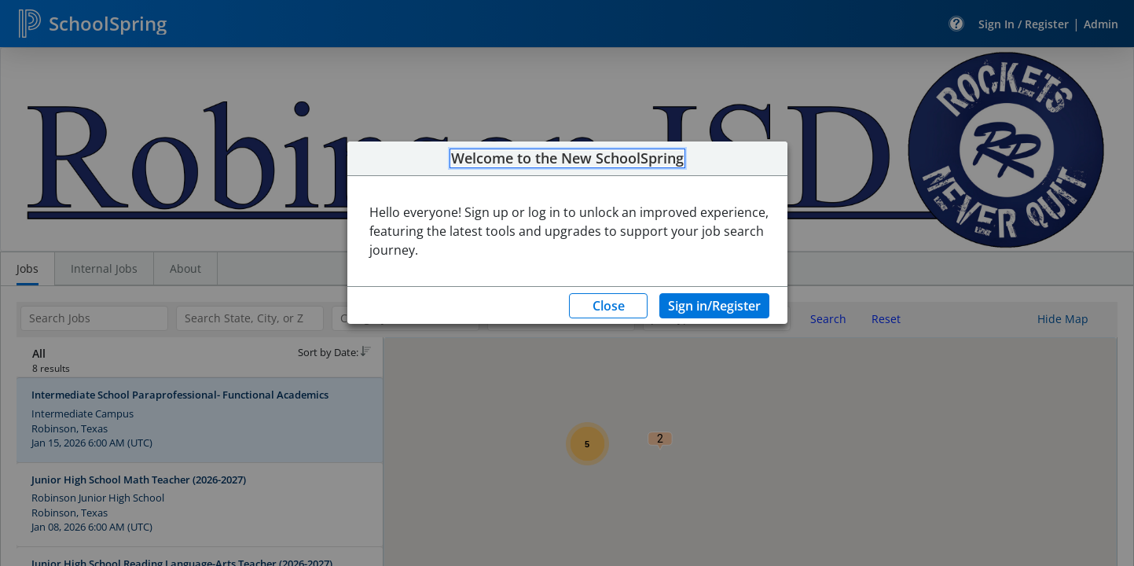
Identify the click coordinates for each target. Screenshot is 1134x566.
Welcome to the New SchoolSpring (567, 158)
